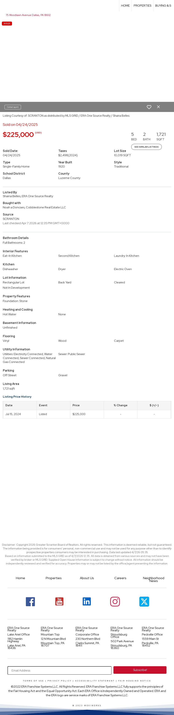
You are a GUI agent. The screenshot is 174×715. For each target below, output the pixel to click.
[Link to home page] (5, 5)
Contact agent (13, 107)
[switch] (149, 107)
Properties (142, 6)
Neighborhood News (153, 579)
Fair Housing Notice (134, 681)
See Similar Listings (146, 147)
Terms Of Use (33, 681)
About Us (87, 578)
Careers (120, 578)
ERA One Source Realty (19, 629)
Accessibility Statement (95, 681)
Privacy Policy (60, 681)
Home (125, 6)
